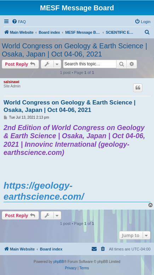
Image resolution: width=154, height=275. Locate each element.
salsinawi (11, 82)
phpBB (58, 262)
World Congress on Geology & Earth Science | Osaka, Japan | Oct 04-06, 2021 (74, 50)
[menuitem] (19, 21)
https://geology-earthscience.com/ (44, 190)
